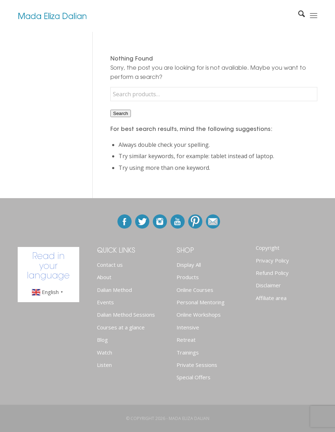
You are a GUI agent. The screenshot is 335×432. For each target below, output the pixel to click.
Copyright (267, 247)
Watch (104, 352)
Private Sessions (197, 364)
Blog (102, 339)
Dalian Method (114, 289)
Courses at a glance (121, 327)
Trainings (188, 352)
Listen (104, 364)
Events (105, 302)
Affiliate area (271, 297)
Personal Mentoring (201, 302)
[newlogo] (52, 16)
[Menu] (313, 15)
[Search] (298, 16)
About (104, 277)
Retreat (186, 339)
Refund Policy (272, 272)
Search (120, 113)
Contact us (110, 264)
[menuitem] (298, 16)
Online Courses (195, 289)
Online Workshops (199, 314)
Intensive (188, 327)
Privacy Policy (272, 260)
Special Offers (193, 377)
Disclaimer (268, 285)
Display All (189, 264)
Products (188, 277)
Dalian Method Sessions (126, 314)
